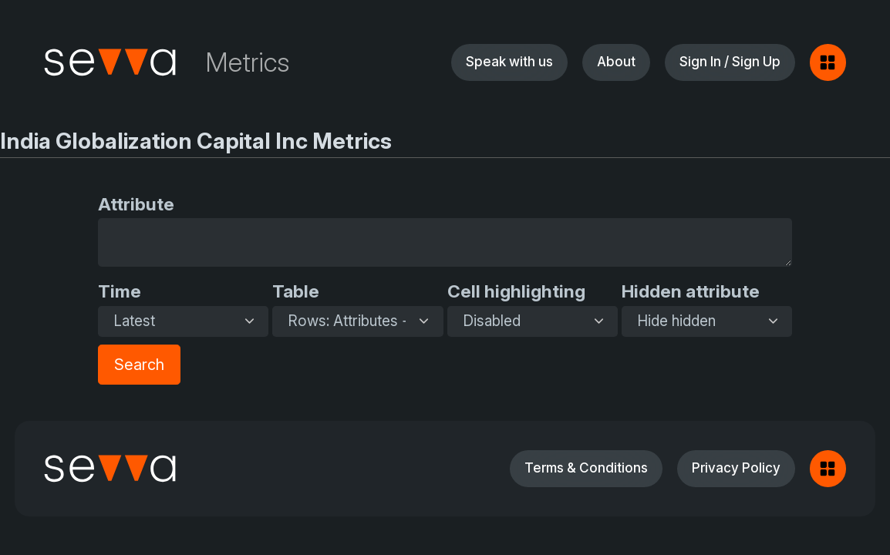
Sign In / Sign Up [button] (729, 61)
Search (139, 364)
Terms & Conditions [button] (586, 467)
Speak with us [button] (509, 61)
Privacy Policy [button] (736, 467)
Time (119, 291)
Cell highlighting (516, 291)
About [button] (616, 61)
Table (295, 291)
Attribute (136, 203)
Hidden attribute (691, 291)
